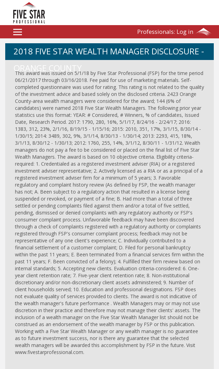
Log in (165, 32)
